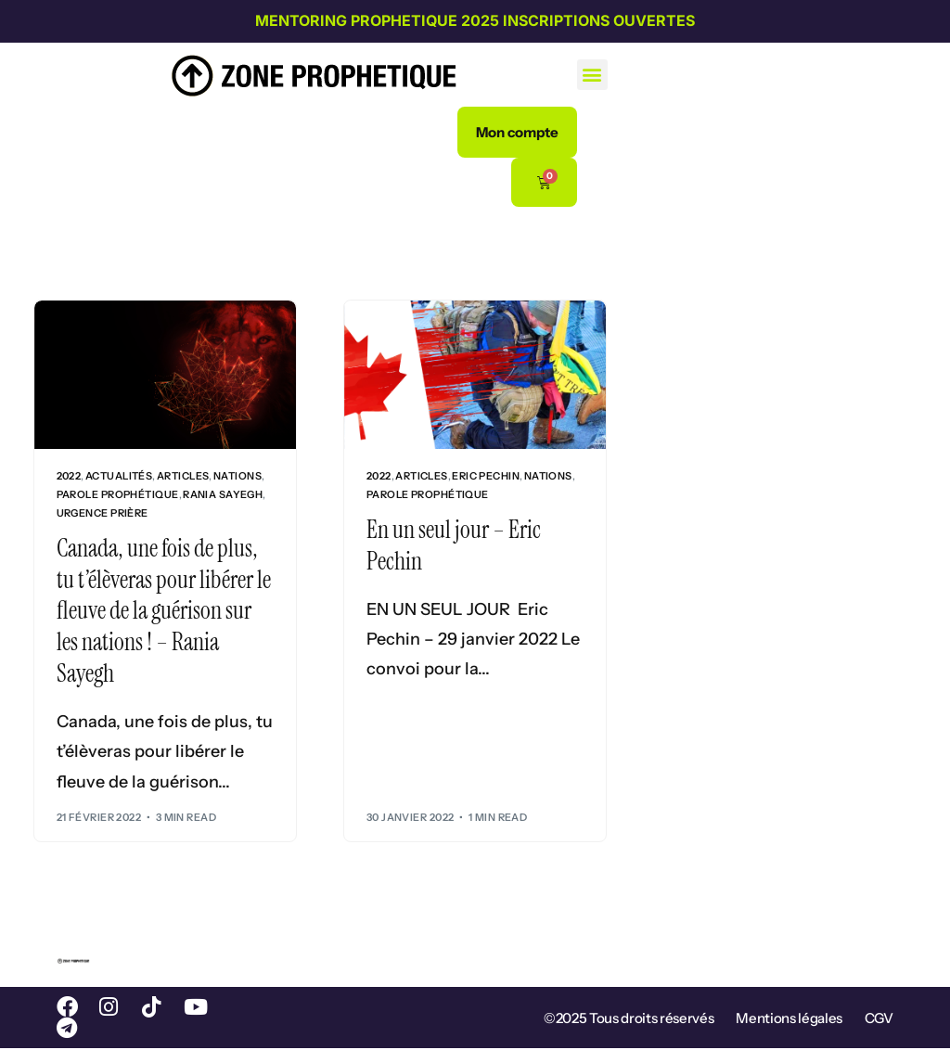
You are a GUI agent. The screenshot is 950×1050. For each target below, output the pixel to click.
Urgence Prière (102, 513)
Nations (237, 476)
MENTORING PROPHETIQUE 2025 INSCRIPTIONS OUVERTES (475, 20)
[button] (592, 74)
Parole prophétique (118, 495)
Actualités (118, 476)
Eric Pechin (486, 476)
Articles (183, 476)
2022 (69, 476)
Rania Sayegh (223, 495)
